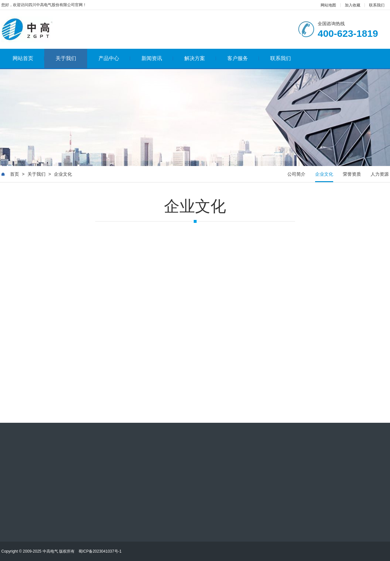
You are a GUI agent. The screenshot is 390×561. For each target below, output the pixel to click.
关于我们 (66, 58)
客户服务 (243, 58)
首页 (14, 174)
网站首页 (29, 58)
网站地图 (328, 5)
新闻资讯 (157, 58)
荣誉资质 (352, 174)
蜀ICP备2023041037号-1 (99, 551)
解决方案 (200, 58)
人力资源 (380, 174)
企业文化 (63, 174)
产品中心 (114, 58)
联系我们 (377, 5)
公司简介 (296, 174)
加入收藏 (352, 5)
